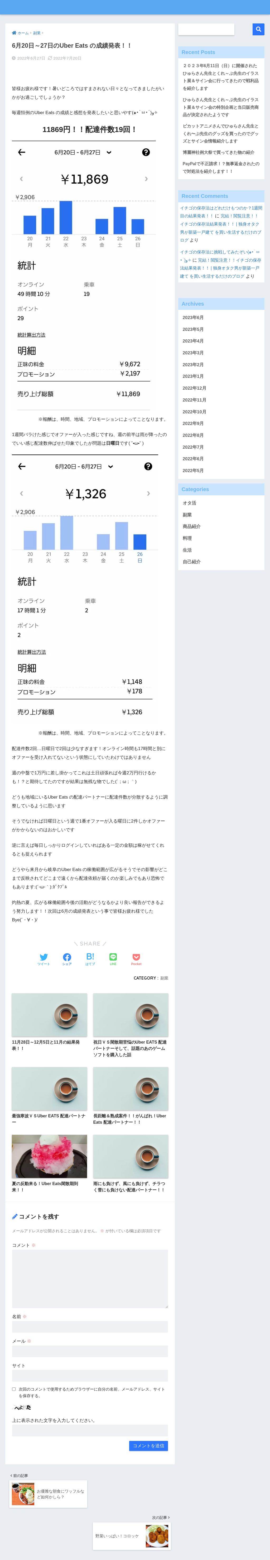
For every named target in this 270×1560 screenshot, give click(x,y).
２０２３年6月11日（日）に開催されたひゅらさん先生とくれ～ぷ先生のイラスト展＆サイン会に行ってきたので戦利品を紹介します (221, 78)
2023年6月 (193, 332)
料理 (187, 553)
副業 (164, 965)
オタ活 (189, 518)
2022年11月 (194, 415)
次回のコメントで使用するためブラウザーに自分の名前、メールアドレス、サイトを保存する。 (92, 1389)
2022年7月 (193, 461)
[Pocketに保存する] (136, 947)
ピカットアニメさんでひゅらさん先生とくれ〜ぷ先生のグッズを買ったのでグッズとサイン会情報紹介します (221, 138)
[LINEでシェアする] (113, 947)
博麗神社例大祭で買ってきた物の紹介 (221, 157)
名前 (19, 1313)
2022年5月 (193, 485)
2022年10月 (194, 426)
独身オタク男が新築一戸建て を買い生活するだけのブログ (135, 7)
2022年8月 (193, 450)
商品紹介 (192, 541)
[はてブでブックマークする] (90, 947)
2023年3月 (193, 367)
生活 (187, 565)
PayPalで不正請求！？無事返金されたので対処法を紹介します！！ (221, 173)
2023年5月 (193, 344)
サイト (19, 1362)
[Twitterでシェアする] (43, 947)
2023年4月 (193, 356)
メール (21, 1338)
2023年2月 (193, 379)
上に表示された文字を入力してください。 (54, 1417)
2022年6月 (193, 473)
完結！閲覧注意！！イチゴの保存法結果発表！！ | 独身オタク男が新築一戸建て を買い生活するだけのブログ (221, 275)
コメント (24, 1242)
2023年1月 (193, 391)
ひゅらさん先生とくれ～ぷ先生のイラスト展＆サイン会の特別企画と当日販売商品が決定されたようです (221, 110)
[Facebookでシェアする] (67, 947)
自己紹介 (192, 576)
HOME (135, 1539)
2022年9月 (193, 438)
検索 (258, 29)
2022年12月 (194, 403)
